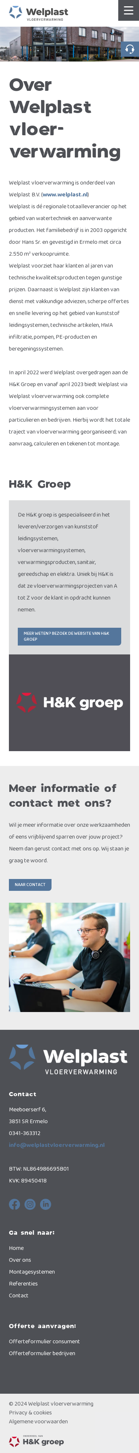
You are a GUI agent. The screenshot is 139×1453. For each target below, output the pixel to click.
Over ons (20, 1260)
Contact (19, 1295)
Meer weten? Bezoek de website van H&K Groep (66, 636)
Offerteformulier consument (44, 1341)
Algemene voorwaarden (38, 1421)
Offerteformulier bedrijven (42, 1353)
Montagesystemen (32, 1272)
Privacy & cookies (30, 1413)
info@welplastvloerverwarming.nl (57, 1145)
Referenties (23, 1283)
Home (16, 1248)
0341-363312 (130, 49)
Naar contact (30, 884)
